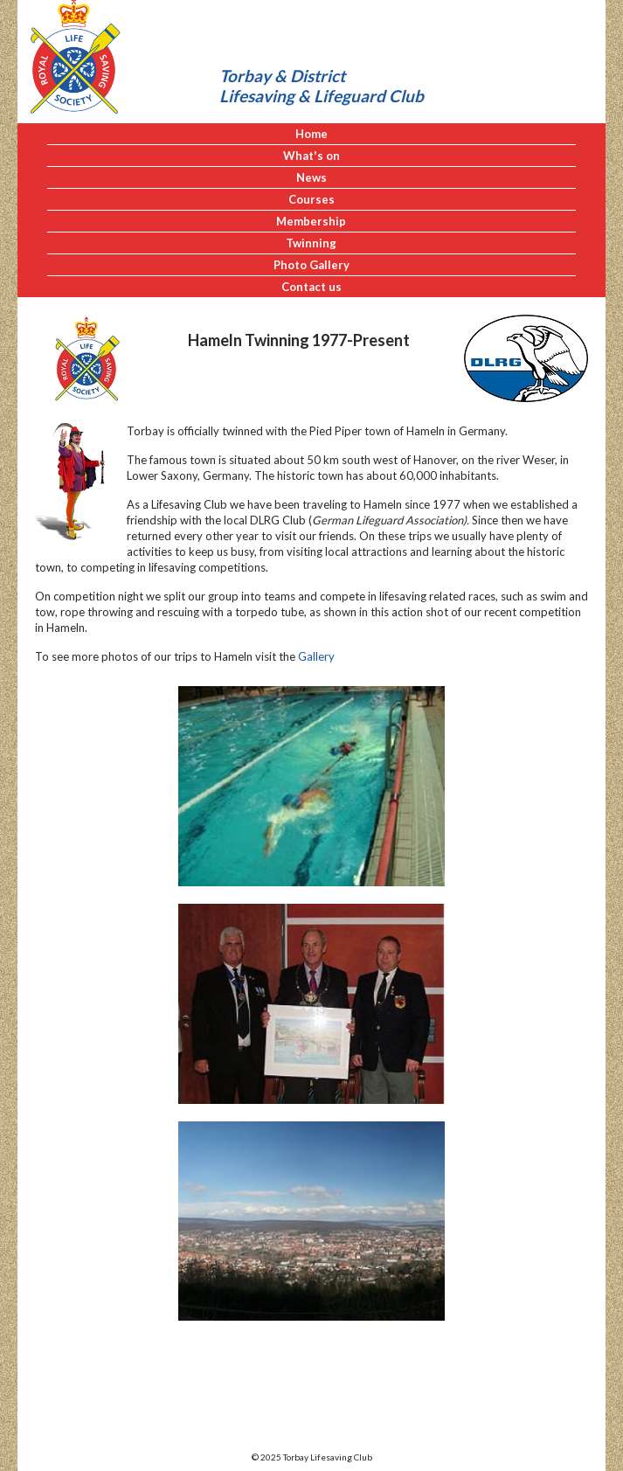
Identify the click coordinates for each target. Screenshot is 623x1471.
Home (311, 134)
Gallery (316, 656)
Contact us (311, 287)
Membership (311, 221)
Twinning (311, 243)
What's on (311, 156)
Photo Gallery (311, 265)
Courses (311, 199)
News (311, 177)
